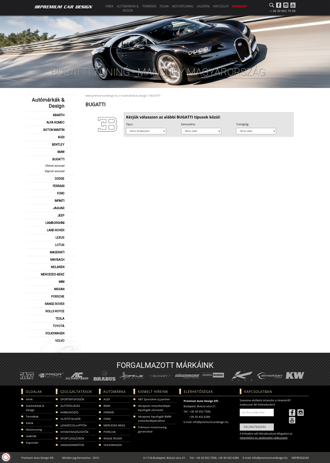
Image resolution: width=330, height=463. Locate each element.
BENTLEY (58, 144)
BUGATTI (58, 159)
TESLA (59, 318)
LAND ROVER (55, 230)
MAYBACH (57, 259)
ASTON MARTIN (53, 130)
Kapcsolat (221, 6)
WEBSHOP (239, 6)
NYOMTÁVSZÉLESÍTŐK (74, 432)
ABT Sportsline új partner (154, 399)
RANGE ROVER (54, 304)
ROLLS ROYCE (54, 311)
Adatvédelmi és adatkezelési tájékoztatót (263, 438)
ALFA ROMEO (55, 122)
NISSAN (59, 289)
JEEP (60, 215)
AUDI (61, 137)
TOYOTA (58, 326)
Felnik (164, 6)
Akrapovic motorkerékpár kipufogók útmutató (154, 408)
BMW (60, 152)
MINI (61, 281)
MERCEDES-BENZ (52, 274)
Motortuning (182, 6)
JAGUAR (58, 208)
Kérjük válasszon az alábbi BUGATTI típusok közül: (173, 117)
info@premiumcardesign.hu (210, 422)
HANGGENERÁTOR (72, 445)
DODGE (59, 178)
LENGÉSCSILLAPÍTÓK (73, 425)
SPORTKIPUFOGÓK (72, 399)
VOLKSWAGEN (54, 333)
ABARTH (58, 115)
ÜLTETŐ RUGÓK (70, 419)
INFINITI (59, 200)
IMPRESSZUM (300, 458)
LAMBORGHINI (54, 223)
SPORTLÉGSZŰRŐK (72, 438)
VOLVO (59, 340)
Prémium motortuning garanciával (152, 429)
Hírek (109, 6)
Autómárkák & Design (128, 8)
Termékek (149, 6)
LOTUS (59, 245)
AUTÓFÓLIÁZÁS (70, 406)
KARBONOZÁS (69, 412)
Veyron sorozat (54, 171)
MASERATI (57, 252)
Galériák (203, 6)
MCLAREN (57, 267)
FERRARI (58, 186)
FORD (60, 193)
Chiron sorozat (54, 165)
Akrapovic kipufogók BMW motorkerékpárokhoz (154, 419)
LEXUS (60, 237)
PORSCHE (57, 296)
